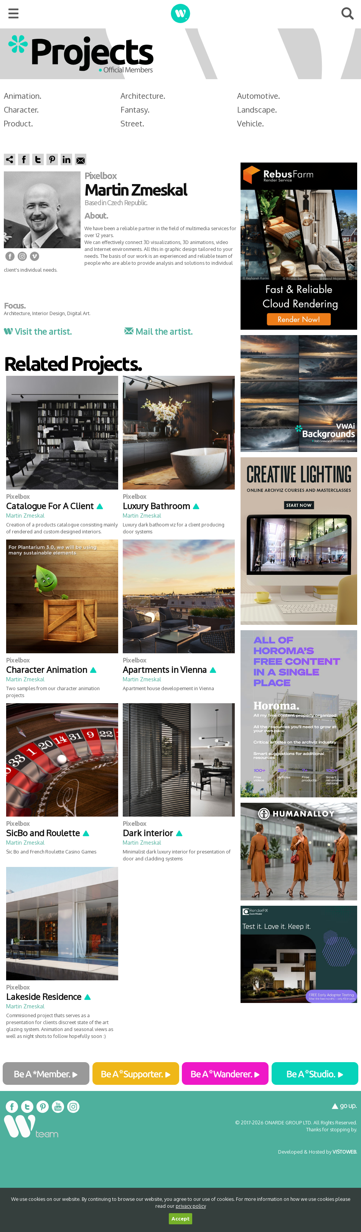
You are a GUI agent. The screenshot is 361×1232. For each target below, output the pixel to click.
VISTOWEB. (345, 1152)
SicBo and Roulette (48, 832)
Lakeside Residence (49, 996)
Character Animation (51, 669)
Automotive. (258, 96)
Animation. (22, 96)
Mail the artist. (158, 331)
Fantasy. (135, 110)
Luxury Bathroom (161, 505)
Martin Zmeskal (25, 515)
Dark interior (153, 832)
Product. (18, 123)
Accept (180, 1219)
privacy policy (191, 1206)
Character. (21, 110)
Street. (132, 123)
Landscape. (257, 110)
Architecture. (142, 96)
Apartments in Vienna (170, 669)
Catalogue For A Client (55, 505)
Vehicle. (250, 123)
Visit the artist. (38, 331)
